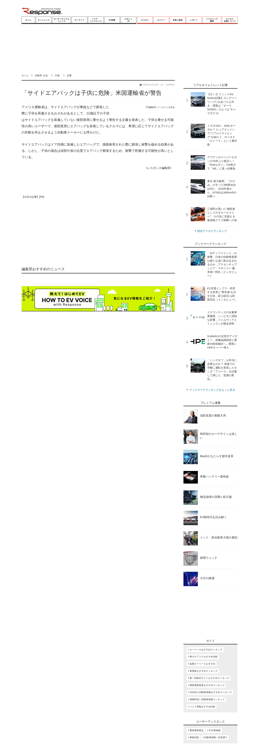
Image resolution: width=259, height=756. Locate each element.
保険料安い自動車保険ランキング (207, 699)
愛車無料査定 (197, 730)
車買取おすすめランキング (204, 671)
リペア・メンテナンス (96, 20)
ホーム (28, 20)
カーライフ (79, 20)
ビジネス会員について (230, 20)
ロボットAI (128, 20)
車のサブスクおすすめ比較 (204, 656)
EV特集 (112, 20)
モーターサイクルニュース (61, 20)
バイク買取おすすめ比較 (202, 706)
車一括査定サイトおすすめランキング (209, 678)
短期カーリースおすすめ (202, 663)
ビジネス (145, 20)
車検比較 (194, 737)
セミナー (161, 20)
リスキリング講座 (212, 20)
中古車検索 (215, 730)
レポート (194, 20)
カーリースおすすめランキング (206, 649)
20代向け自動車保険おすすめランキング (211, 692)
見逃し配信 (178, 20)
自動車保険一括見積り (216, 737)
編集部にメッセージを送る (160, 107)
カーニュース (43, 20)
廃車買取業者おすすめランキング (207, 685)
